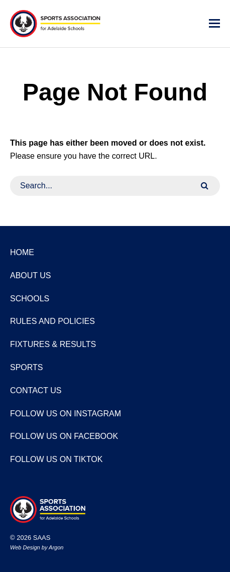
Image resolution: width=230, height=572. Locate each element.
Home (22, 252)
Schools (29, 298)
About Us (30, 275)
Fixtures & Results (53, 344)
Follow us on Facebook (64, 436)
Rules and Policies (52, 321)
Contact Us (36, 390)
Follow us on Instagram (65, 413)
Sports (26, 367)
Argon (56, 547)
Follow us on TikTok (56, 459)
